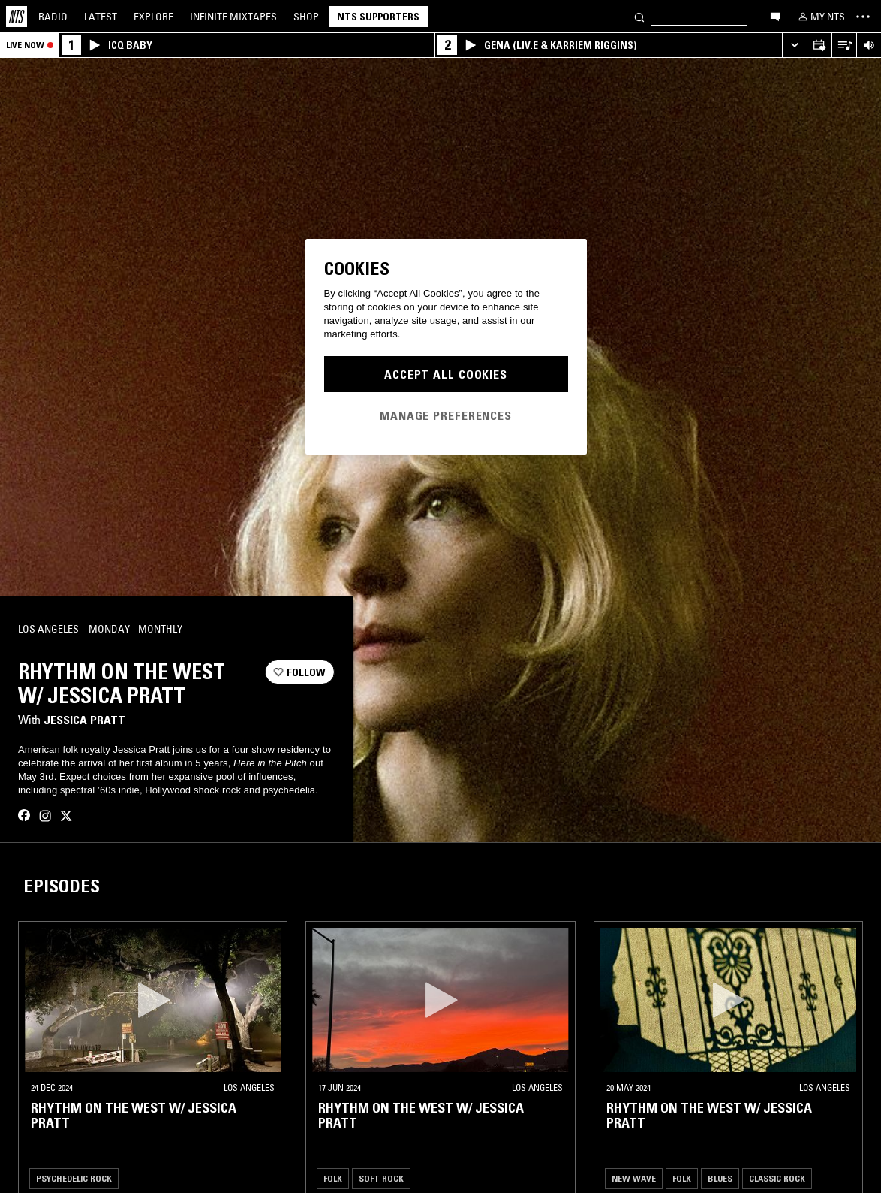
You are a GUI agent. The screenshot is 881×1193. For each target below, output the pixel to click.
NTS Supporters (378, 16)
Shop (306, 16)
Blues (720, 1178)
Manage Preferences (446, 415)
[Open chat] (775, 15)
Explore (153, 16)
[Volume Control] (868, 45)
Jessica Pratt (84, 719)
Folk (332, 1178)
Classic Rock (777, 1178)
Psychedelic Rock (74, 1178)
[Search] (639, 16)
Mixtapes (233, 16)
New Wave (634, 1178)
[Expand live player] (794, 45)
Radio (53, 16)
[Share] (317, 630)
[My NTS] (820, 16)
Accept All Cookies (445, 374)
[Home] (16, 16)
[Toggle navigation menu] (863, 16)
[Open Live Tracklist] (843, 45)
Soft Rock (381, 1178)
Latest (100, 16)
